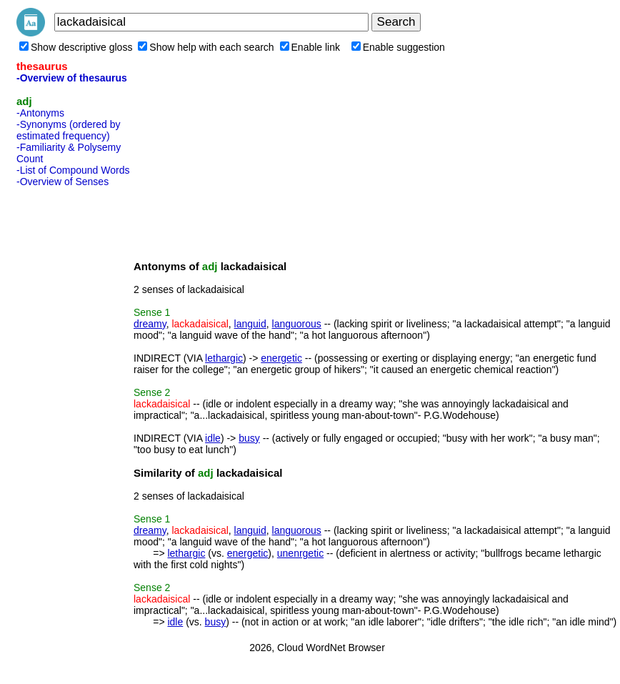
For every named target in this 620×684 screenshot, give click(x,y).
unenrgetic (300, 553)
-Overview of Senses (62, 181)
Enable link (310, 47)
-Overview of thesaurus (71, 78)
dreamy (150, 323)
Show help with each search (206, 47)
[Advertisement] (73, 406)
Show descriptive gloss (75, 47)
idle (213, 438)
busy (249, 438)
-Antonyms (40, 113)
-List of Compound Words (72, 170)
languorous (296, 323)
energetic (281, 358)
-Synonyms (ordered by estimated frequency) (68, 130)
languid (250, 323)
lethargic (224, 358)
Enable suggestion (398, 47)
